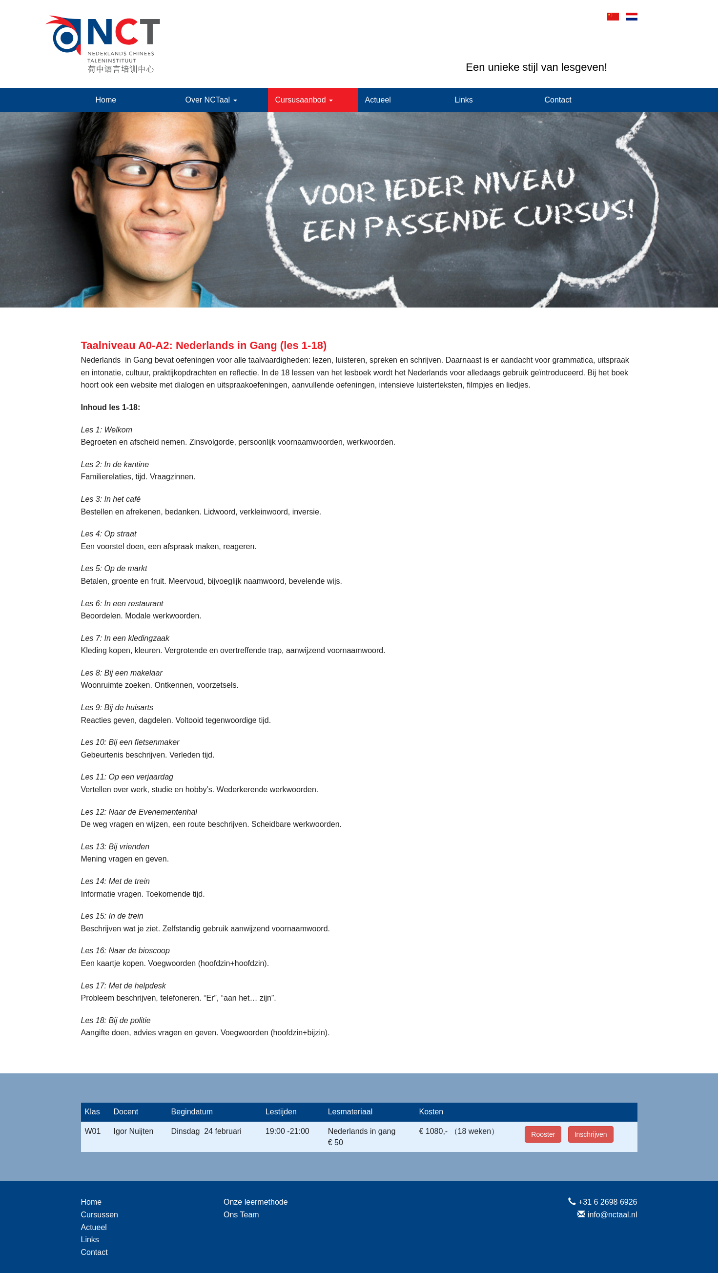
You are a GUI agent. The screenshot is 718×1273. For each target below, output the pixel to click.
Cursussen (99, 1215)
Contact (558, 100)
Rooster (543, 1134)
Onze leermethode (256, 1202)
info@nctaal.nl (612, 1215)
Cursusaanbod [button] (304, 100)
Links (464, 100)
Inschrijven (590, 1134)
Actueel (378, 100)
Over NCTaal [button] (211, 100)
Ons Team (241, 1215)
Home (106, 100)
